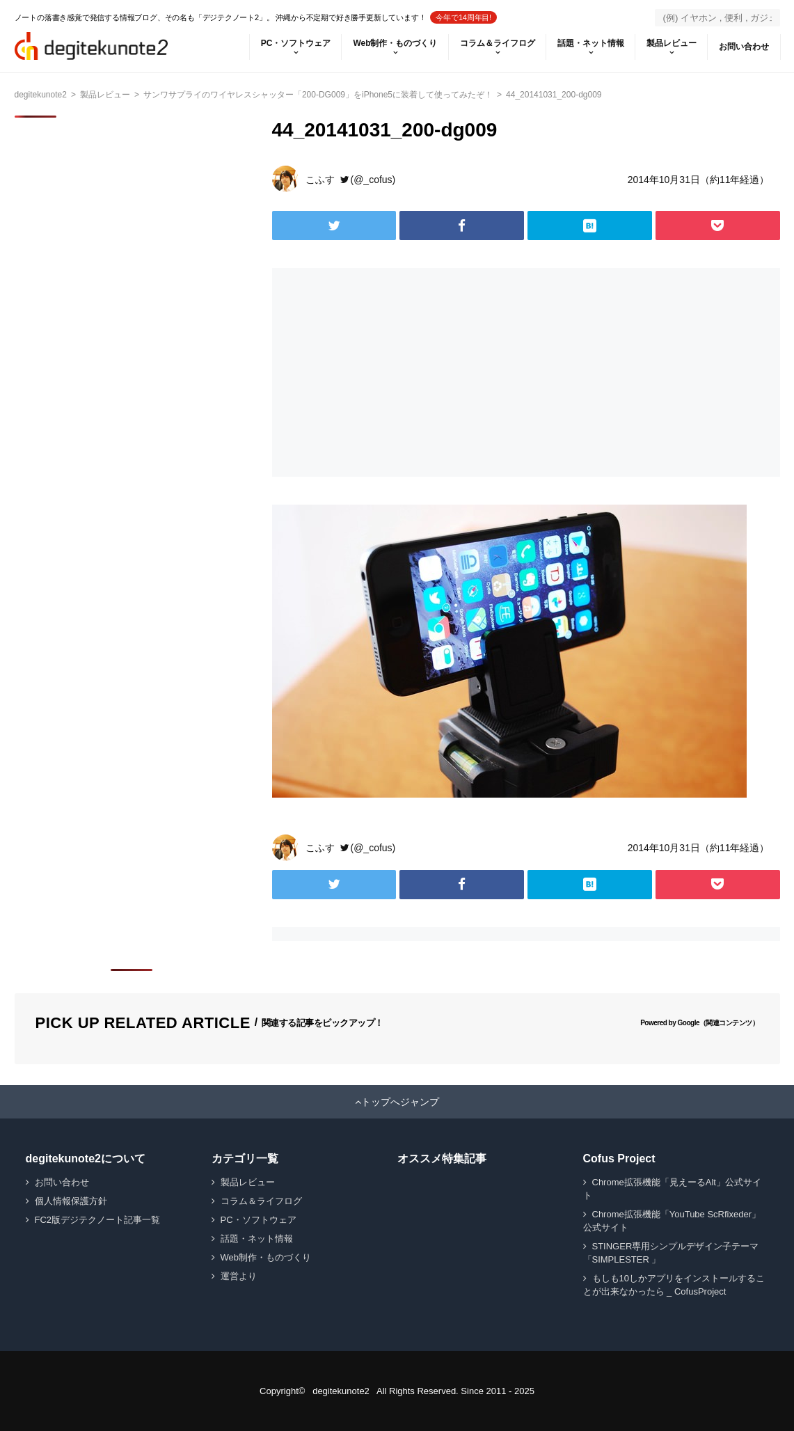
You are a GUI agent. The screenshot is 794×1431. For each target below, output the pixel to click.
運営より (239, 1276)
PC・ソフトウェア (296, 43)
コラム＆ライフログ (497, 43)
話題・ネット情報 (590, 43)
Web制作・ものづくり (395, 43)
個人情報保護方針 (71, 1201)
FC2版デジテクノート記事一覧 (98, 1220)
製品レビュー (671, 43)
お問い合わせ (744, 47)
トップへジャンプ (400, 1102)
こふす (320, 179)
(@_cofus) (373, 179)
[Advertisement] (396, 372)
